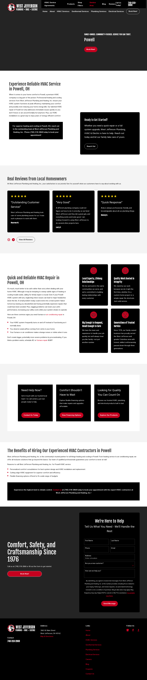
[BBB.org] (138, 615)
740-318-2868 (132, 4)
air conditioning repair (51, 299)
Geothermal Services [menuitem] (80, 11)
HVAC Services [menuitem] (63, 11)
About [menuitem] (52, 11)
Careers (89, 644)
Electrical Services (92, 639)
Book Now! (133, 11)
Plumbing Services (92, 634)
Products (71, 4)
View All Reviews (26, 224)
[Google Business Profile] (127, 615)
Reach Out (91, 108)
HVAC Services (91, 625)
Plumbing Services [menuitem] (98, 11)
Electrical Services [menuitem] (116, 11)
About (88, 620)
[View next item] (13, 224)
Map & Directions (46, 621)
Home (88, 615)
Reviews (112, 4)
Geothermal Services (93, 630)
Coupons (89, 654)
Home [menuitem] (45, 11)
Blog (104, 4)
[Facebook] (133, 615)
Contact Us (90, 659)
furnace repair (38, 325)
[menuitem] (10, 675)
